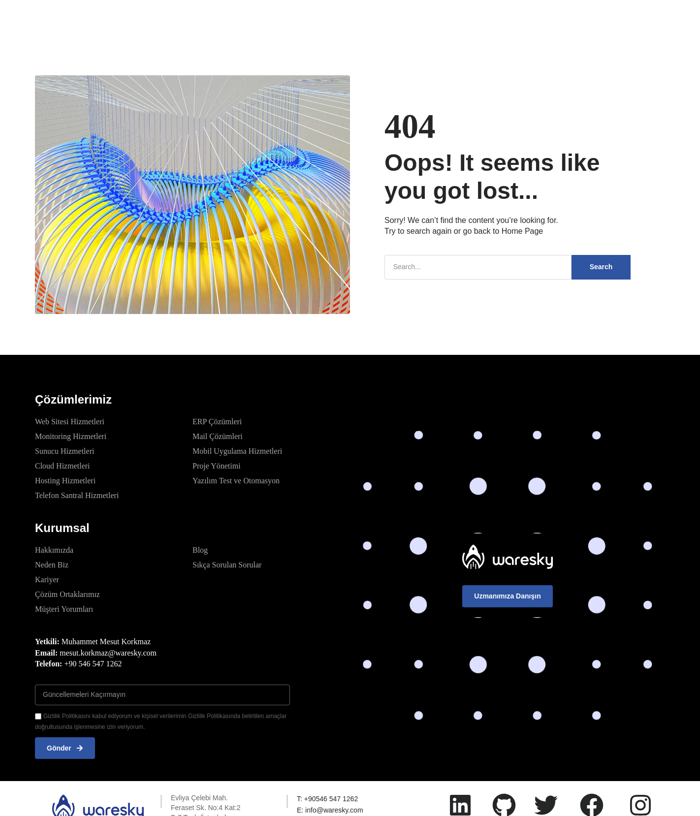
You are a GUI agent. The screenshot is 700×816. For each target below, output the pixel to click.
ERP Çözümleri (217, 421)
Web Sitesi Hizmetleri (69, 421)
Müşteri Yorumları (64, 609)
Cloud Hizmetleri (62, 466)
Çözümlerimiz (253, 17)
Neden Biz (51, 565)
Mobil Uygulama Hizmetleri (237, 451)
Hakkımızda (54, 550)
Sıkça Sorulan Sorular (226, 565)
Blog (200, 550)
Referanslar (362, 17)
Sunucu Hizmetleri (64, 451)
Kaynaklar (422, 17)
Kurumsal (309, 17)
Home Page (522, 231)
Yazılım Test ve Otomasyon (236, 480)
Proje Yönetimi (216, 466)
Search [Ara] (601, 267)
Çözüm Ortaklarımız (67, 594)
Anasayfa (197, 17)
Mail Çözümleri (217, 436)
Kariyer (47, 579)
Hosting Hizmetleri (65, 480)
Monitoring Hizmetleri (70, 436)
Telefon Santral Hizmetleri (77, 495)
